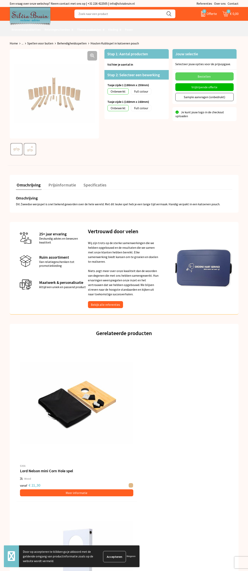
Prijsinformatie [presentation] (59, 184)
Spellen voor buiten (40, 43)
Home (14, 43)
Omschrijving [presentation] (28, 184)
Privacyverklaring (196, 484)
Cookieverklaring (196, 490)
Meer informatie (43, 424)
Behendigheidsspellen (72, 43)
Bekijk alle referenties (105, 304)
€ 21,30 (30, 416)
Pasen (129, 29)
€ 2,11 (83, 416)
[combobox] (118, 14)
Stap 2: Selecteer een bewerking (133, 74)
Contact (233, 3)
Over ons (220, 3)
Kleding (113, 29)
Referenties (204, 3)
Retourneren (137, 484)
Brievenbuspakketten (26, 29)
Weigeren (131, 556)
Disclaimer (192, 496)
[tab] (28, 185)
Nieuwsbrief (80, 484)
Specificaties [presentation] (90, 184)
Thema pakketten (89, 29)
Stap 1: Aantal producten (127, 53)
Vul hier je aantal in (120, 64)
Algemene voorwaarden (201, 478)
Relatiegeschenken (57, 29)
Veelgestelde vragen (85, 490)
